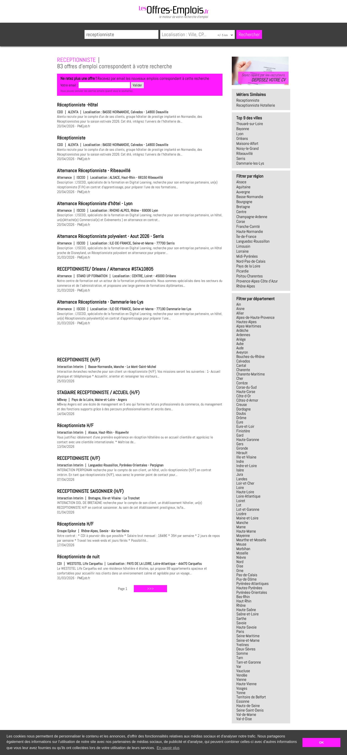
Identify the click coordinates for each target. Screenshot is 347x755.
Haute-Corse (245, 391)
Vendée (241, 675)
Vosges (241, 688)
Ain (238, 304)
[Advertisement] (139, 340)
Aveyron (242, 352)
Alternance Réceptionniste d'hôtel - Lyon (94, 203)
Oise (239, 566)
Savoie (241, 622)
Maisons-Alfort (247, 143)
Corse (240, 221)
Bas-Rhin (243, 596)
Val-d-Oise (244, 718)
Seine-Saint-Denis (250, 710)
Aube (240, 343)
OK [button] (321, 742)
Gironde (242, 448)
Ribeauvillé (244, 153)
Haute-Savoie (246, 627)
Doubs (241, 413)
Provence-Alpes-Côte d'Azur (257, 281)
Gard (239, 435)
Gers (239, 443)
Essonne (242, 701)
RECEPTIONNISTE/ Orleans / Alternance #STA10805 (105, 269)
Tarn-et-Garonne (248, 662)
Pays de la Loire (248, 266)
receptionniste (247, 100)
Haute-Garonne (247, 439)
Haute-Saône (246, 609)
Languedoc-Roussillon (253, 241)
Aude (240, 347)
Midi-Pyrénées (247, 256)
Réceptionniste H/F (75, 425)
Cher (239, 378)
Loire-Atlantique (248, 496)
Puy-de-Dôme (246, 579)
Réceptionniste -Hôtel (77, 105)
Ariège (241, 339)
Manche (242, 522)
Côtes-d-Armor (247, 400)
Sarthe (241, 618)
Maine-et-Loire (247, 518)
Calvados (243, 361)
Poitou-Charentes (249, 276)
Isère (240, 470)
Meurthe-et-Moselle (251, 539)
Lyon (239, 133)
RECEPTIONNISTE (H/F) (78, 360)
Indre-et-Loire (246, 465)
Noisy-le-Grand (247, 148)
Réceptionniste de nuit (78, 557)
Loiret (240, 500)
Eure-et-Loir (245, 426)
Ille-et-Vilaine (246, 457)
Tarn (239, 657)
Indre (240, 461)
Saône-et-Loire (247, 614)
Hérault (241, 452)
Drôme (241, 417)
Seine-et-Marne (248, 640)
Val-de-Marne (246, 714)
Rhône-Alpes (245, 286)
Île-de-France (246, 236)
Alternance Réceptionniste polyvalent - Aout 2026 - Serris (110, 236)
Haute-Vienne (246, 683)
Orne (239, 570)
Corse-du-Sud (246, 387)
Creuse (241, 404)
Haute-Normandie (249, 231)
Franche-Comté (248, 226)
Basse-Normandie (249, 196)
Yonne (240, 692)
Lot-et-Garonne (247, 509)
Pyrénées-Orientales (251, 592)
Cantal (241, 365)
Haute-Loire (245, 491)
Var (238, 666)
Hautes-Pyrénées (249, 587)
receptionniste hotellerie (255, 105)
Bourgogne (244, 201)
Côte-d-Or (243, 395)
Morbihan (243, 548)
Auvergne (243, 191)
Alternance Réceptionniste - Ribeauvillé (93, 171)
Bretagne (243, 206)
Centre (241, 211)
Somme (242, 653)
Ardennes (243, 334)
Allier (240, 313)
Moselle (242, 553)
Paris (240, 631)
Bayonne (242, 128)
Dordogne (243, 409)
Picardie (242, 271)
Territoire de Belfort (251, 697)
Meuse (241, 544)
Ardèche (242, 330)
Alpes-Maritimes (248, 326)
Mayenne (243, 535)
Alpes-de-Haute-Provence (255, 317)
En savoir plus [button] (168, 748)
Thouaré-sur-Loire (249, 123)
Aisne (240, 308)
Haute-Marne (246, 531)
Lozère (241, 513)
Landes (241, 478)
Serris (240, 158)
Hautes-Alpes (246, 321)
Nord (239, 561)
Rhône (241, 605)
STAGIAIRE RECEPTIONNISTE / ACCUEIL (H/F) (98, 392)
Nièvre (241, 557)
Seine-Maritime (248, 635)
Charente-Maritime (250, 374)
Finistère (243, 430)
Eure (239, 422)
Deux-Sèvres (245, 649)
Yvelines (242, 644)
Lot (238, 505)
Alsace (241, 181)
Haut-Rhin (243, 601)
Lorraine (242, 251)
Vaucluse (243, 670)
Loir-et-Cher (245, 483)
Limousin (243, 246)
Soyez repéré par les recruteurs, (263, 78)
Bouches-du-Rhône (250, 356)
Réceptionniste (71, 138)
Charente (243, 369)
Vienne (241, 679)
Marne (241, 526)
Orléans (242, 138)
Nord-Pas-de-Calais (250, 261)
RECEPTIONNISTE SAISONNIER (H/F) (90, 491)
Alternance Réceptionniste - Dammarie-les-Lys (100, 302)
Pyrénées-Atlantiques (252, 583)
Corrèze (242, 382)
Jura (239, 474)
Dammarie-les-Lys (250, 163)
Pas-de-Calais (246, 574)
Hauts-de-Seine (248, 705)
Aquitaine (243, 186)
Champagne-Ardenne (251, 216)
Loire (240, 487)
